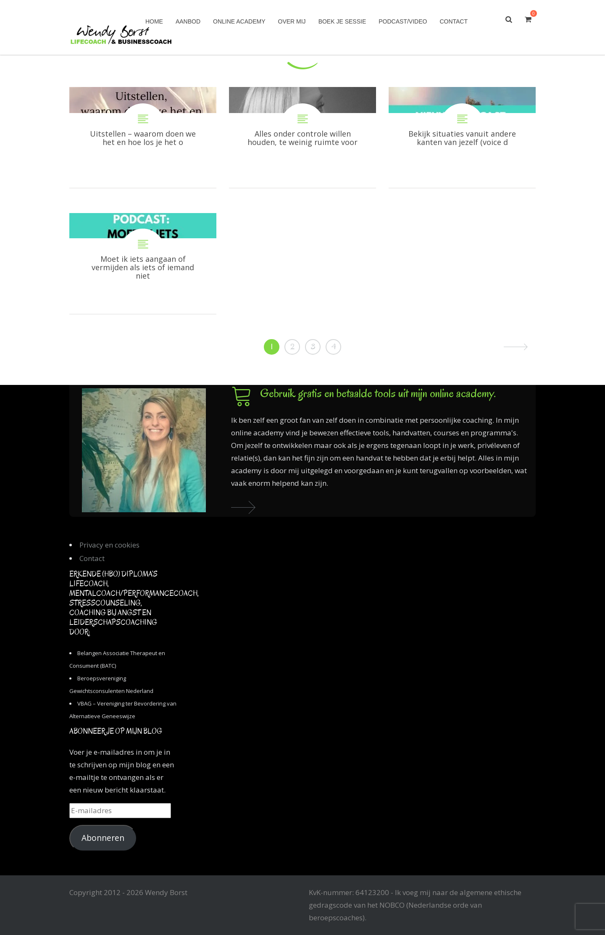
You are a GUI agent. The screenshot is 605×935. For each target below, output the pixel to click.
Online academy (239, 21)
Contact (453, 21)
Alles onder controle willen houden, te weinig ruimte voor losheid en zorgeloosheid (302, 137)
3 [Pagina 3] (313, 346)
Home (154, 21)
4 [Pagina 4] (333, 346)
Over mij (292, 21)
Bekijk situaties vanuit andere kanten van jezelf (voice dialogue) (462, 137)
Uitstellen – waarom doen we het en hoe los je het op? (142, 137)
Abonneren (103, 837)
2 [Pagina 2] (292, 346)
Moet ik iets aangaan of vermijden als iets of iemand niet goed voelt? (142, 263)
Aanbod (188, 21)
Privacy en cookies (109, 545)
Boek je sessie (342, 21)
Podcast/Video (403, 21)
